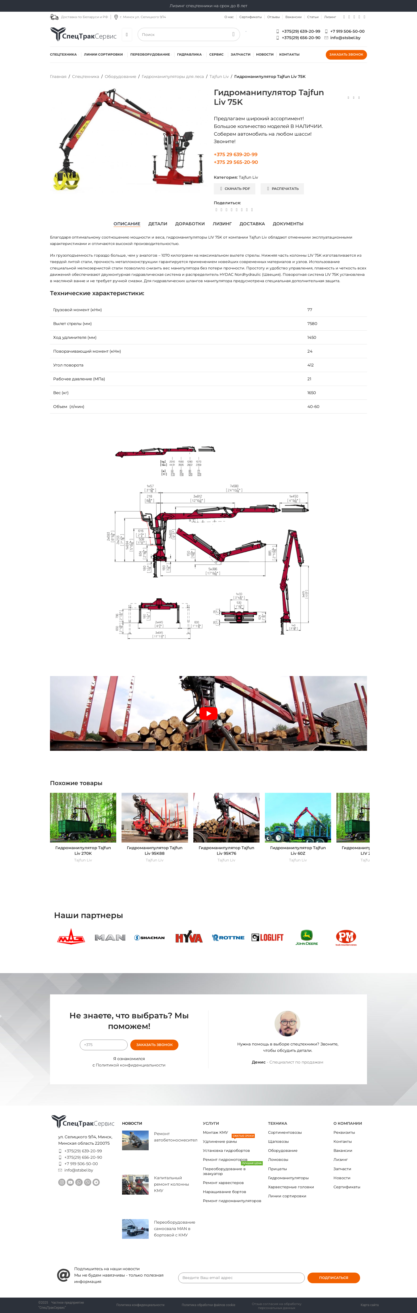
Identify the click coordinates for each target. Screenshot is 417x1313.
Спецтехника (85, 76)
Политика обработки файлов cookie (208, 1305)
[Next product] (359, 98)
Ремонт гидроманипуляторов (232, 1200)
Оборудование (120, 76)
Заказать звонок (346, 54)
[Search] (188, 34)
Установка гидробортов (226, 1150)
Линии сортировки (287, 1196)
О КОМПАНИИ (347, 1123)
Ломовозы (278, 1159)
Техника (277, 1123)
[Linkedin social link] (231, 210)
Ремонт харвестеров (223, 1182)
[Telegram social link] (359, 17)
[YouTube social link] (349, 17)
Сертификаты (346, 1187)
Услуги (211, 1123)
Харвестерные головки (291, 1187)
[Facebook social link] (216, 210)
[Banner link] (71, 937)
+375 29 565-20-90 (236, 162)
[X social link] (221, 210)
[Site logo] (83, 33)
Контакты (342, 1141)
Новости (342, 1178)
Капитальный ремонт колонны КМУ (171, 1184)
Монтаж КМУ (215, 1132)
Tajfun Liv (219, 76)
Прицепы (277, 1168)
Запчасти (342, 1168)
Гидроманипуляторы (288, 1178)
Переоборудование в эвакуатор (233, 1170)
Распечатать (282, 188)
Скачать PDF (235, 188)
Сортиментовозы (285, 1132)
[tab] (127, 224)
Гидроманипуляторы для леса (173, 76)
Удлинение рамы (229, 1140)
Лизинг (340, 1159)
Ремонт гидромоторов (225, 1159)
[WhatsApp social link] (354, 17)
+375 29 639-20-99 (235, 154)
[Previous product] (348, 98)
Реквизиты (344, 1132)
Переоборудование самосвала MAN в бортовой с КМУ (174, 1228)
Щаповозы (278, 1141)
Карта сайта (370, 1305)
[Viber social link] (364, 17)
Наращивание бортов (224, 1191)
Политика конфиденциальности (140, 1305)
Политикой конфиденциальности (130, 1065)
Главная (58, 76)
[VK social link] (241, 210)
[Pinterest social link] (226, 210)
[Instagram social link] (344, 17)
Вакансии (342, 1150)
